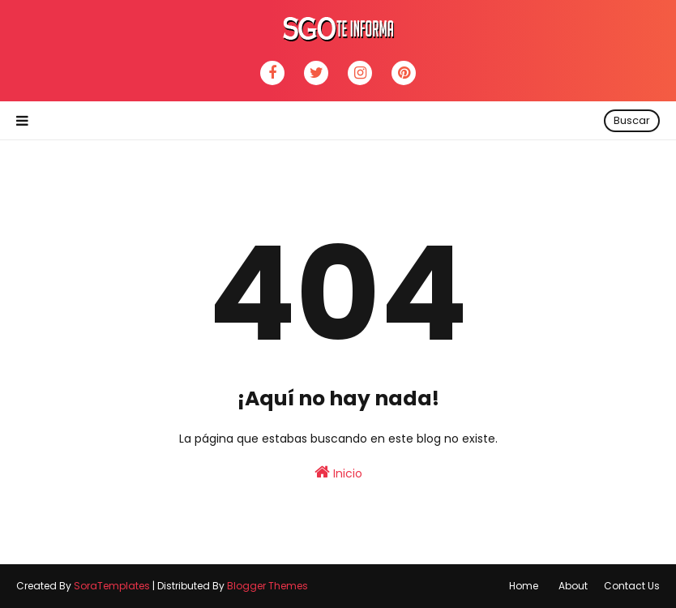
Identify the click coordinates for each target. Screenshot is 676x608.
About (573, 586)
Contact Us (632, 586)
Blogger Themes (267, 586)
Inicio (338, 473)
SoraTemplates (112, 586)
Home (523, 586)
